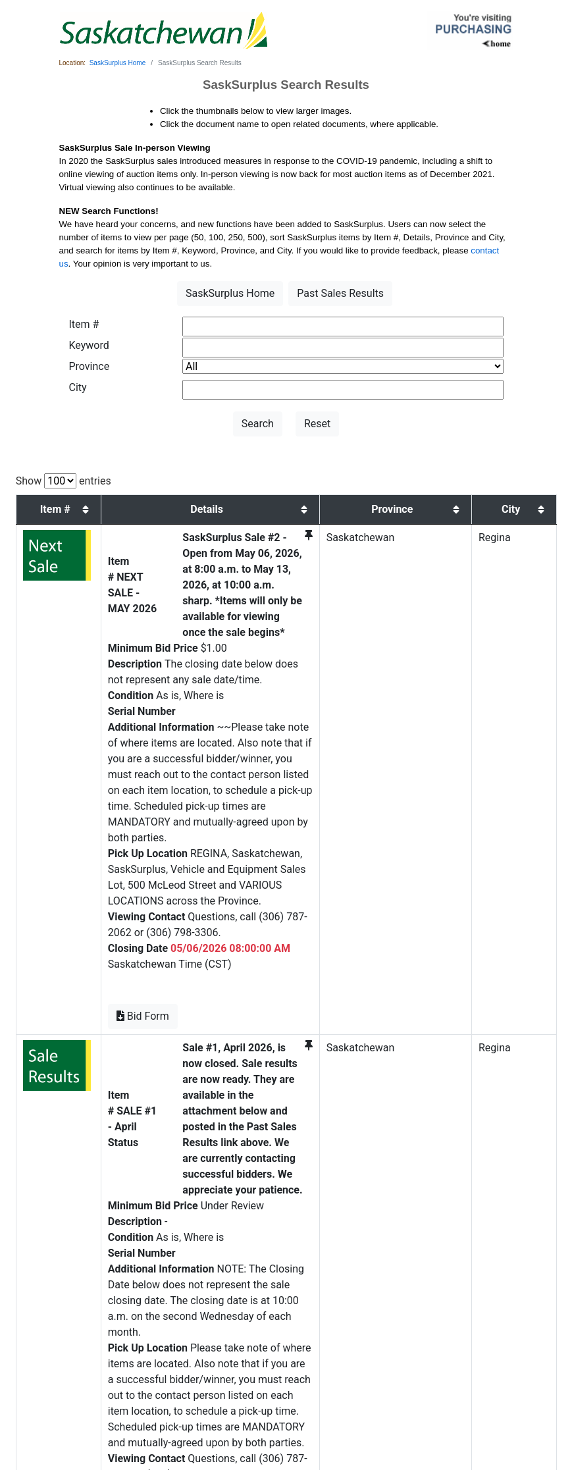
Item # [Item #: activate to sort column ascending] (44, 509)
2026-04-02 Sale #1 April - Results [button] (172, 1263)
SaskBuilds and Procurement (308, 1414)
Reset (317, 423)
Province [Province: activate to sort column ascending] (454, 517)
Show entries (63, 480)
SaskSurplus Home (118, 62)
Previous (481, 1328)
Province (89, 366)
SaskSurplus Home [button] (230, 293)
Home (165, 1414)
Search (258, 423)
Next (541, 1328)
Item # (84, 324)
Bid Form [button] (114, 889)
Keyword (89, 345)
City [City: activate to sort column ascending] (525, 517)
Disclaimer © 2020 (387, 1414)
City (78, 387)
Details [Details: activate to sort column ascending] (240, 517)
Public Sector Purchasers (219, 1414)
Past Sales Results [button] (340, 293)
